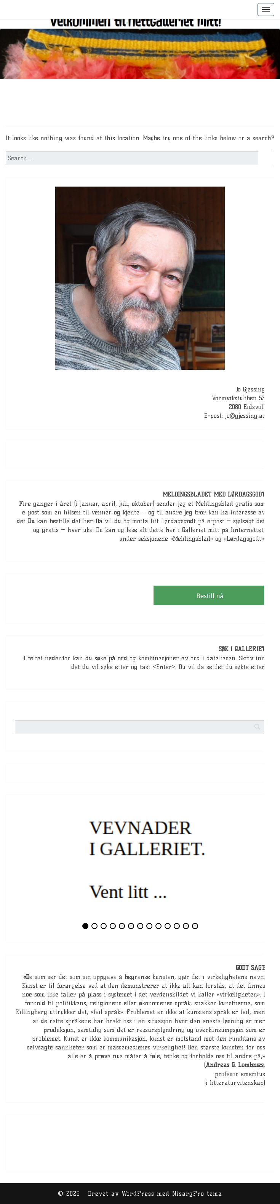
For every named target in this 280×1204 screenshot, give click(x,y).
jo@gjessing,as (245, 415)
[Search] (272, 674)
